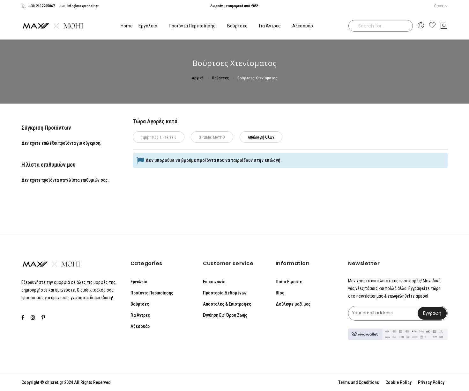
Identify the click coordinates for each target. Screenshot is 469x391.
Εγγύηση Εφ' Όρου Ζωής (225, 315)
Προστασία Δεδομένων (225, 292)
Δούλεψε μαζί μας (293, 304)
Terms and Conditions (358, 382)
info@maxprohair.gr (79, 6)
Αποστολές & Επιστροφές (227, 304)
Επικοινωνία (214, 281)
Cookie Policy (398, 382)
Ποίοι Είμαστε (289, 281)
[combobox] (380, 26)
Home (127, 25)
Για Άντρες (140, 315)
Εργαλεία (138, 281)
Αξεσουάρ (140, 326)
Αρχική (198, 78)
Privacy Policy (431, 382)
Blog (280, 292)
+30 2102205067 (38, 6)
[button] (441, 6)
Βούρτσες (221, 78)
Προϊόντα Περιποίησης (151, 292)
